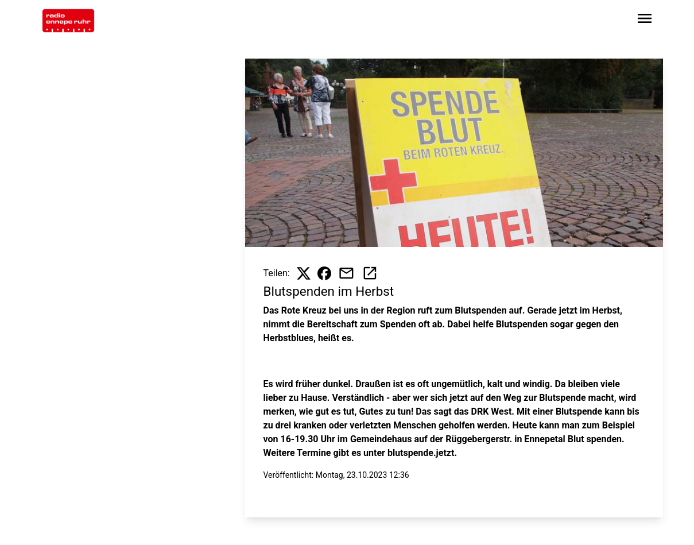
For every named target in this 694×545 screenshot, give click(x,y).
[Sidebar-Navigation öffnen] (644, 20)
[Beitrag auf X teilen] (304, 273)
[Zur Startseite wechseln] (68, 21)
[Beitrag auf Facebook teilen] (324, 273)
